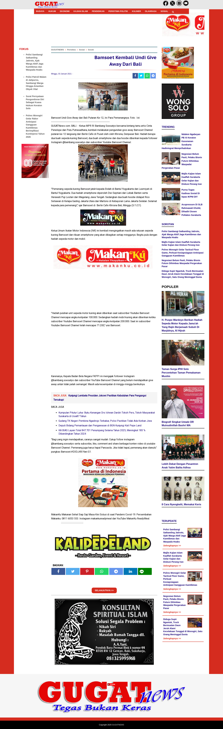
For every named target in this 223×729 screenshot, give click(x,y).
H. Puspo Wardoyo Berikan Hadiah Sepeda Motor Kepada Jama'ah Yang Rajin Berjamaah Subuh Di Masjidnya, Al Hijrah (182, 325)
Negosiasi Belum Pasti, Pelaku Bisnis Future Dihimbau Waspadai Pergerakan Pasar (182, 161)
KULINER (136, 11)
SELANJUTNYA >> (104, 590)
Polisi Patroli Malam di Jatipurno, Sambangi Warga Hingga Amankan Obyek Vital (36, 83)
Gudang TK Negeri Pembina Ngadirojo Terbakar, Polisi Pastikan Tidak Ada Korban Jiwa (105, 420)
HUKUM (52, 11)
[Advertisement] (111, 707)
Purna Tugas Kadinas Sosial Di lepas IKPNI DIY (190, 193)
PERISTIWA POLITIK (118, 11)
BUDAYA (40, 11)
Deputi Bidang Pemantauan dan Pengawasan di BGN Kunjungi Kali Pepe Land (100, 425)
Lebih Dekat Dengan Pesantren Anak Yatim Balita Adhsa (180, 466)
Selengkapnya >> (172, 545)
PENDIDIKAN (98, 11)
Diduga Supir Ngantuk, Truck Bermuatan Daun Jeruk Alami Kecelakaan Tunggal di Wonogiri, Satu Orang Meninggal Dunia (183, 274)
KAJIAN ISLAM (81, 11)
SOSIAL (164, 11)
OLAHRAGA (151, 11)
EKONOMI (65, 11)
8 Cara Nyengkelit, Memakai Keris (181, 504)
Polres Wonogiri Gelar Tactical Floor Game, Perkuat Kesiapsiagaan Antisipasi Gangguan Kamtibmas (182, 252)
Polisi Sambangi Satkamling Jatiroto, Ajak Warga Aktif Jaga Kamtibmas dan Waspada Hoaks (181, 234)
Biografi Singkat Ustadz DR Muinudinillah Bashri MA (178, 424)
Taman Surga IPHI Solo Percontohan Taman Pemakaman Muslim (181, 373)
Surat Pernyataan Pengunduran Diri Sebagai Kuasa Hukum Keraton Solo (35, 102)
